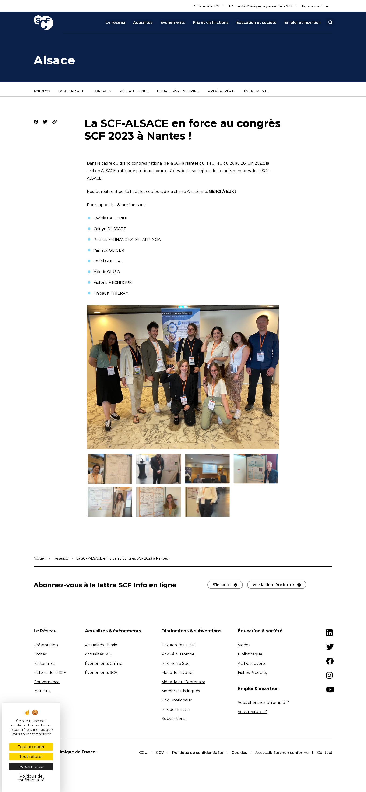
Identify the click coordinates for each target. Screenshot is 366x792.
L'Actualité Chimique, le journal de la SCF (260, 6)
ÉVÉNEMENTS (256, 91)
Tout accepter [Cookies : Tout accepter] (31, 747)
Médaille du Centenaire (183, 682)
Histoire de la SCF (50, 672)
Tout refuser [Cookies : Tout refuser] (31, 756)
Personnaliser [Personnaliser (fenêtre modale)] (31, 766)
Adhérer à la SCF (206, 6)
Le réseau (115, 23)
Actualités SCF (98, 654)
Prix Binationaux (177, 700)
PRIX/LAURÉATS (222, 91)
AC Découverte (252, 663)
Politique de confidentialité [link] (31, 778)
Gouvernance (47, 682)
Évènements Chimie (103, 663)
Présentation (46, 645)
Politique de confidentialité (197, 752)
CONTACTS (102, 91)
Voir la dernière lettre (273, 585)
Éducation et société (256, 23)
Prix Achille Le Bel (178, 645)
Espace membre (315, 6)
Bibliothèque (250, 654)
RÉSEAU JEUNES (134, 91)
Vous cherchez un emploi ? (263, 702)
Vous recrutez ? (252, 712)
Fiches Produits (252, 672)
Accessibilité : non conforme (282, 752)
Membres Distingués (181, 691)
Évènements (173, 23)
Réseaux (61, 558)
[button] (330, 22)
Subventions (173, 718)
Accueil (39, 558)
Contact (324, 752)
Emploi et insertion (303, 23)
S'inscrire (222, 585)
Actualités (143, 23)
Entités (40, 654)
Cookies (239, 752)
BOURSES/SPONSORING (178, 91)
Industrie (42, 691)
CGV (159, 752)
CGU (143, 752)
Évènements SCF (101, 672)
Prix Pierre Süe (176, 663)
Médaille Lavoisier (178, 672)
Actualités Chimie (101, 645)
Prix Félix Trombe (178, 654)
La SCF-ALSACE (71, 91)
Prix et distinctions (211, 23)
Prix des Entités (176, 709)
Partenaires (44, 663)
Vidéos (244, 645)
